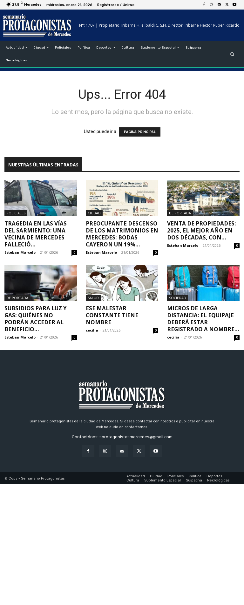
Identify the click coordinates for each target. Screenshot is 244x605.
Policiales (15, 213)
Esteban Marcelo (20, 252)
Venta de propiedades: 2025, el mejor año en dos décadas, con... (201, 230)
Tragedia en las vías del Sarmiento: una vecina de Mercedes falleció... (35, 234)
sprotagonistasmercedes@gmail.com (136, 436)
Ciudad (94, 213)
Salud (93, 297)
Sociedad (177, 297)
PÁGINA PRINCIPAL (140, 132)
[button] (232, 54)
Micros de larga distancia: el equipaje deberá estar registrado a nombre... (203, 319)
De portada (180, 213)
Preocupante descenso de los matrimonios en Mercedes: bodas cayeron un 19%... (122, 234)
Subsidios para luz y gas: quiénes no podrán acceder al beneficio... (35, 319)
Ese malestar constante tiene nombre (112, 315)
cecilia (92, 330)
